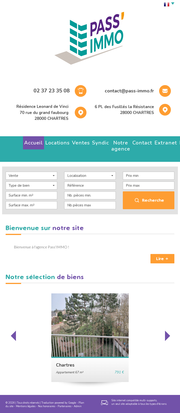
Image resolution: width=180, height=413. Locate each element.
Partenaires (64, 392)
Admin (78, 392)
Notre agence (87, 141)
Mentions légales (25, 392)
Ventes (54, 141)
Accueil (20, 141)
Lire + (162, 244)
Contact (108, 141)
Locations (37, 141)
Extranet (125, 141)
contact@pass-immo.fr (129, 91)
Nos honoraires (46, 392)
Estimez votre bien (150, 141)
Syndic (68, 141)
